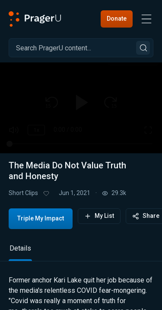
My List (99, 216)
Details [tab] (20, 248)
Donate (117, 18)
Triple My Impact (40, 218)
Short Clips (23, 192)
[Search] (81, 47)
